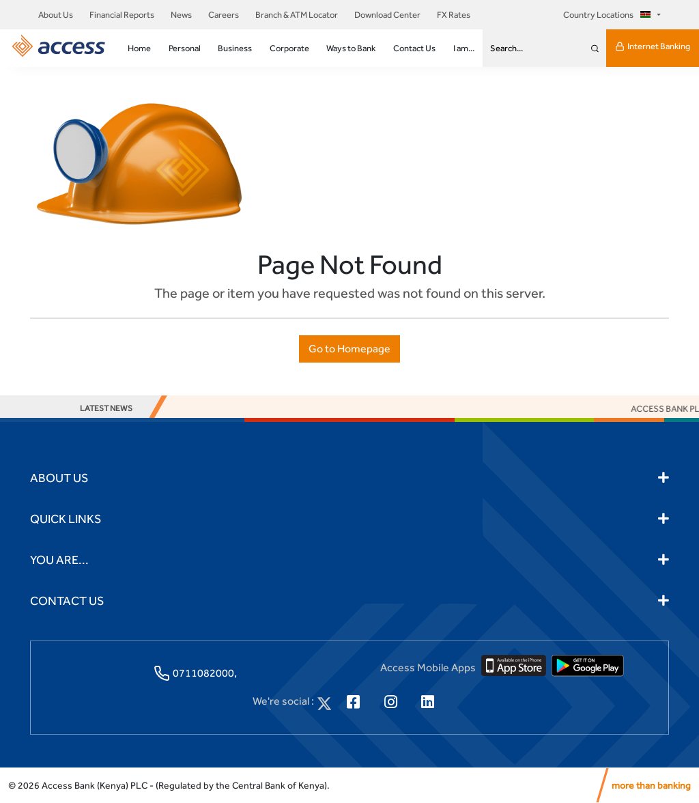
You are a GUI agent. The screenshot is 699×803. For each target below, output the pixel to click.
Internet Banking (652, 46)
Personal (185, 48)
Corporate (289, 48)
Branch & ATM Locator (296, 15)
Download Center (387, 15)
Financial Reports (121, 15)
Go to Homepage (349, 348)
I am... (463, 48)
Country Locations (609, 15)
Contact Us (414, 48)
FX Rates (453, 15)
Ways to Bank (350, 48)
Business (235, 48)
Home (139, 48)
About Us (55, 15)
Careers (223, 15)
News (181, 15)
